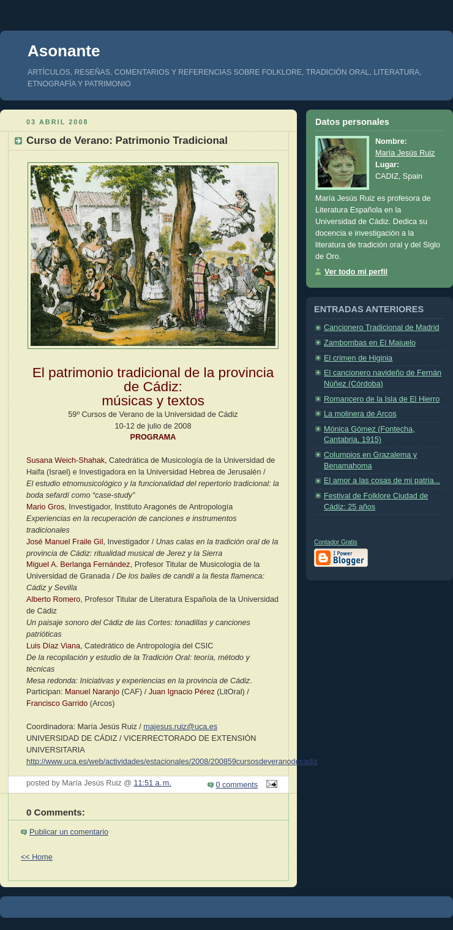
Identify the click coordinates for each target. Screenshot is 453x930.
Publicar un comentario (68, 832)
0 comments (237, 785)
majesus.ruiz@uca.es (180, 726)
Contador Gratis (336, 542)
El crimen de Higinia (358, 358)
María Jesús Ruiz (405, 153)
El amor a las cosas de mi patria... (382, 480)
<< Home (37, 857)
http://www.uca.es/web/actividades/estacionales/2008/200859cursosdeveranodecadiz (172, 761)
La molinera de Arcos (360, 414)
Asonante (64, 51)
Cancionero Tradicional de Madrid (382, 327)
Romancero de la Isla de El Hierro (382, 399)
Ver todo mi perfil (355, 272)
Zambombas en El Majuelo (370, 343)
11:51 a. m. (152, 783)
